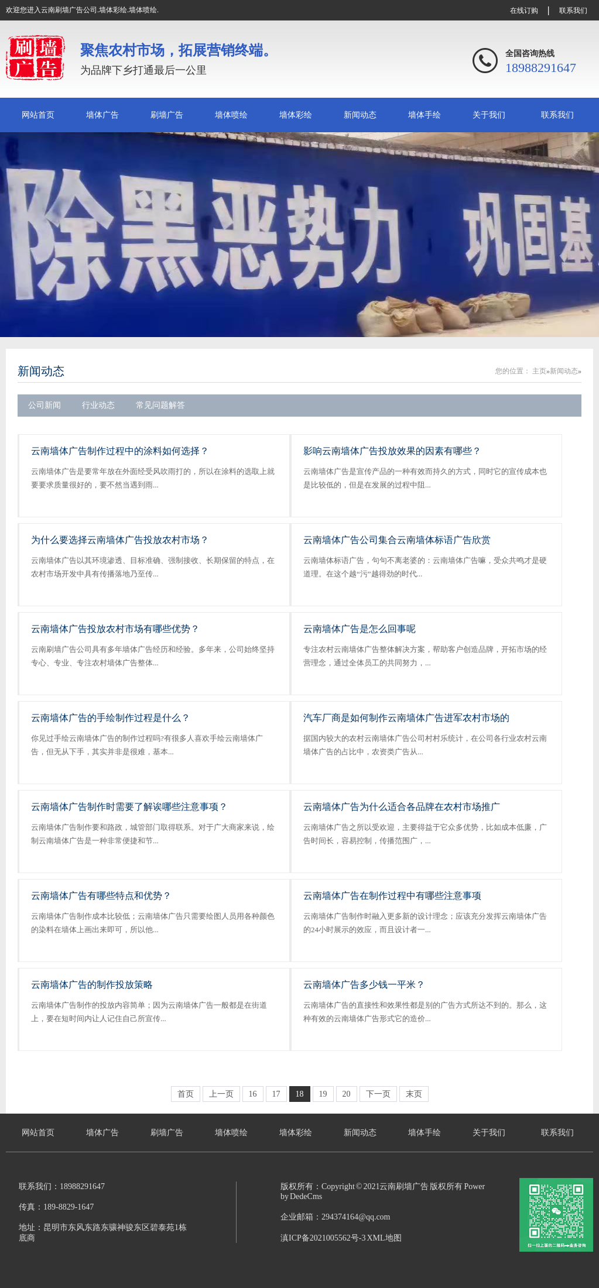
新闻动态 (360, 115)
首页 (185, 1094)
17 (276, 1094)
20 (347, 1094)
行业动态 (98, 405)
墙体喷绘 (231, 115)
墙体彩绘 (295, 115)
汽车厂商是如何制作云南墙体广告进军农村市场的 (406, 718)
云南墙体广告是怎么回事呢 (359, 629)
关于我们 (489, 115)
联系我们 (573, 10)
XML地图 (384, 1238)
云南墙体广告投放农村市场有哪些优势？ (115, 629)
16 (253, 1094)
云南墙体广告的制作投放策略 (92, 985)
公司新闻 (44, 405)
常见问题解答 (160, 405)
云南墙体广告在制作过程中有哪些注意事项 (392, 896)
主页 (539, 371)
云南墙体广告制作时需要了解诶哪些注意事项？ (129, 807)
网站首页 (38, 115)
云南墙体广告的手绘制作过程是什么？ (110, 718)
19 (323, 1094)
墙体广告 (102, 115)
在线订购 (524, 10)
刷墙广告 (166, 115)
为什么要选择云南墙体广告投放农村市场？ (120, 540)
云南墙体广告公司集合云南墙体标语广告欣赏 (397, 540)
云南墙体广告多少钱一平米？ (364, 985)
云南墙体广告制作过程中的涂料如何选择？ (120, 451)
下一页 (378, 1094)
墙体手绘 (424, 115)
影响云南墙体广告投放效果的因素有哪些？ (392, 451)
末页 (414, 1094)
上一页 (221, 1094)
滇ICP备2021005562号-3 (322, 1238)
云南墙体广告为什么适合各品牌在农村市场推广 (401, 807)
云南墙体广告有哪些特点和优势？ (101, 896)
